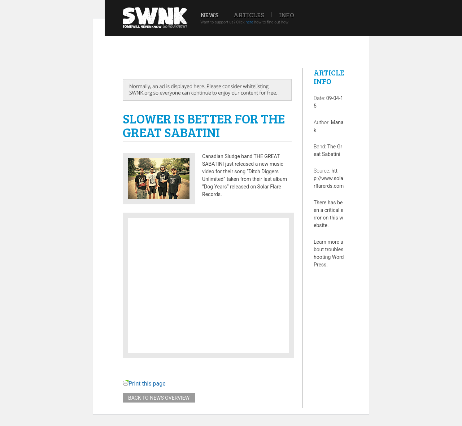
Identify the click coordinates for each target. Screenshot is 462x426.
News (209, 14)
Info (286, 14)
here (249, 22)
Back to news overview (158, 398)
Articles (249, 14)
